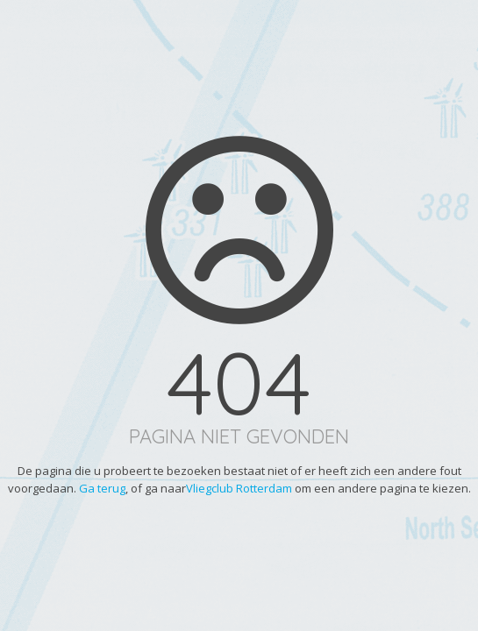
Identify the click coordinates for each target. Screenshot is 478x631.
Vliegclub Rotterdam (239, 488)
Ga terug (102, 488)
